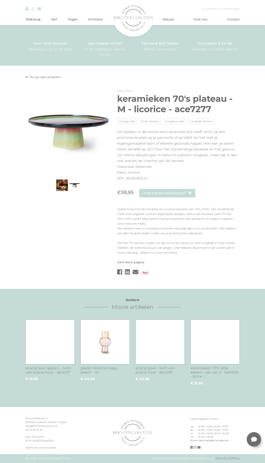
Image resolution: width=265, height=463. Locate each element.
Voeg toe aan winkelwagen (167, 193)
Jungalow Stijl (174, 121)
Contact (233, 19)
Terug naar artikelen (43, 77)
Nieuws (168, 19)
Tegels (72, 19)
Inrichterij (95, 19)
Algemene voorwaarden (40, 447)
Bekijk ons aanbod (160, 46)
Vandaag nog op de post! (50, 46)
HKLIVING (125, 91)
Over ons (200, 19)
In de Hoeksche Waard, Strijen (105, 49)
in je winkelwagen (221, 8)
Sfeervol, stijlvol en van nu (215, 46)
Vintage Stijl (127, 121)
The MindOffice (227, 458)
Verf (54, 19)
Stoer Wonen (150, 121)
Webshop (33, 19)
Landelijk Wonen (201, 121)
